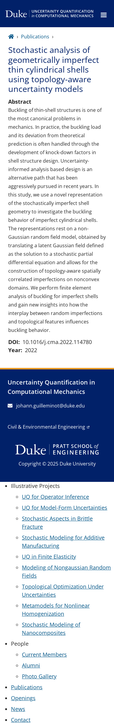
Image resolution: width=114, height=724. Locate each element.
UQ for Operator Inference (55, 496)
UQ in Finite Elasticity (49, 556)
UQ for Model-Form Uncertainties (64, 507)
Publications (35, 36)
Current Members (44, 654)
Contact (20, 719)
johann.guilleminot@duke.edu (46, 405)
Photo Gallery (39, 676)
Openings (23, 698)
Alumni (31, 665)
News (18, 709)
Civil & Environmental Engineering (46, 427)
